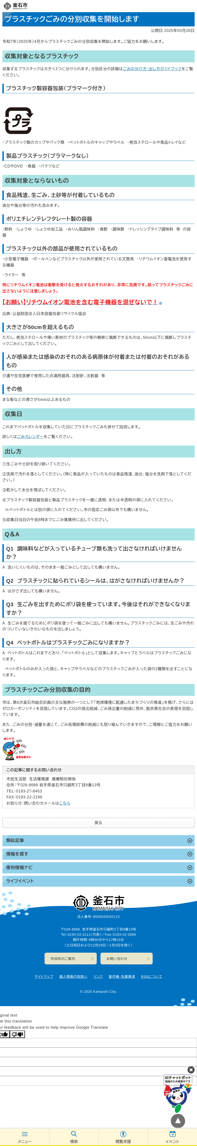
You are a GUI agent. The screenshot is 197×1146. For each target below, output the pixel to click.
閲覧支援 (123, 1142)
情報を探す (17, 854)
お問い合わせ (117, 959)
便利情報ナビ (19, 867)
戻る (99, 823)
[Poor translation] (17, 1034)
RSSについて (151, 977)
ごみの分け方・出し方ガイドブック (152, 69)
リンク (98, 977)
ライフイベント (20, 881)
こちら (64, 803)
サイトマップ (44, 977)
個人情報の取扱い (73, 977)
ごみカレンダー (30, 437)
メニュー (24, 1142)
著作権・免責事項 (122, 977)
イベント (172, 1142)
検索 (74, 1142)
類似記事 (15, 840)
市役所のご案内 (63, 959)
